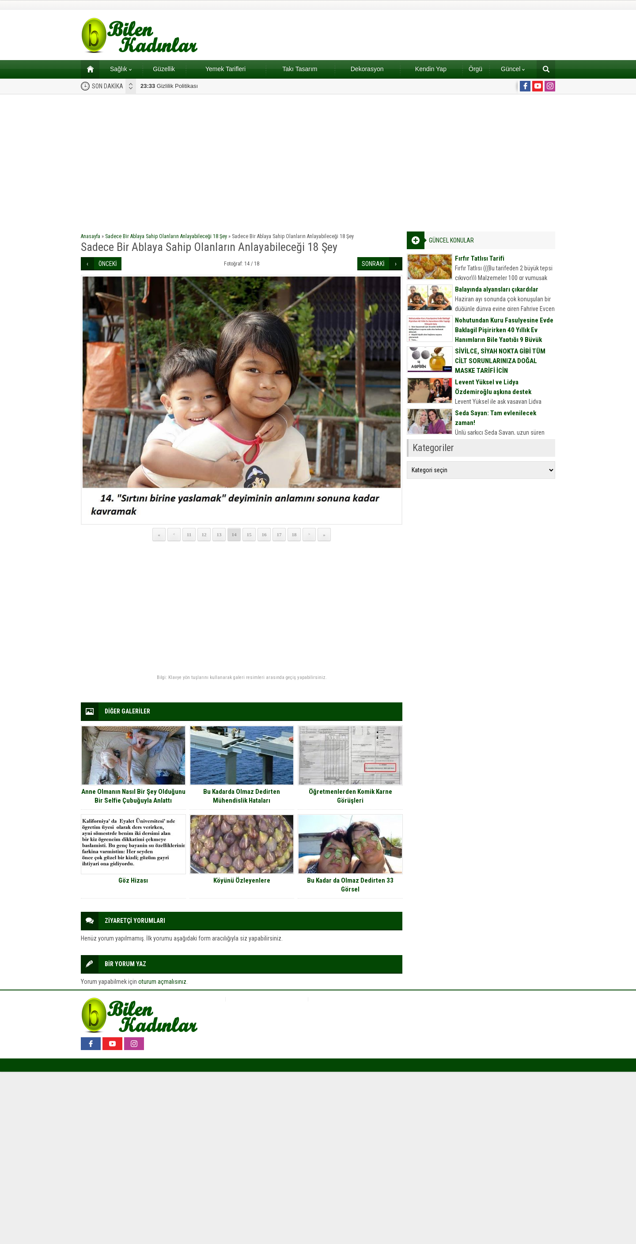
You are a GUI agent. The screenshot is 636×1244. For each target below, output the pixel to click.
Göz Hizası (133, 880)
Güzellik (164, 68)
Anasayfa (90, 236)
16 (264, 534)
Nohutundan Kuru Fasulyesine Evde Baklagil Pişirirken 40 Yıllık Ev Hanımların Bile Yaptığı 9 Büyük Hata (504, 334)
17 (279, 534)
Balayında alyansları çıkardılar (496, 289)
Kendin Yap (431, 68)
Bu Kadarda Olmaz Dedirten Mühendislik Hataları (241, 796)
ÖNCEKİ (107, 263)
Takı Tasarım (299, 68)
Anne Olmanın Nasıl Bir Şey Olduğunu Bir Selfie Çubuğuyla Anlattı (133, 796)
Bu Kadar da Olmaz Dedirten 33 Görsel (350, 884)
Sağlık (121, 68)
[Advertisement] (318, 161)
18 (294, 534)
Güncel (513, 68)
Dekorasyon (367, 68)
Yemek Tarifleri (225, 68)
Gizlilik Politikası (169, 86)
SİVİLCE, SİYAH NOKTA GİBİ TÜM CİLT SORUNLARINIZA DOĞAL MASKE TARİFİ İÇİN (500, 361)
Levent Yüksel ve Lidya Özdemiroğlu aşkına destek (493, 387)
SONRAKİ (373, 263)
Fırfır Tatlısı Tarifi (479, 258)
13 (219, 534)
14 (234, 534)
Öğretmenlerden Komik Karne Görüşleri (350, 796)
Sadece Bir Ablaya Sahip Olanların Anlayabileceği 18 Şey (166, 236)
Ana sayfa (87, 68)
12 (204, 534)
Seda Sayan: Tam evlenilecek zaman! (495, 418)
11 (189, 534)
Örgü (475, 68)
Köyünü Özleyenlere (241, 880)
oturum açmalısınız (162, 981)
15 (249, 534)
